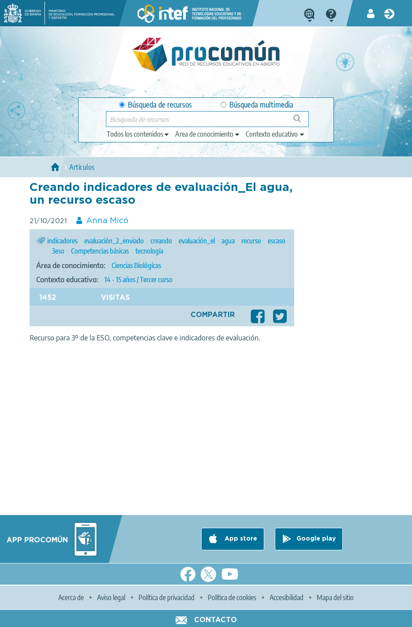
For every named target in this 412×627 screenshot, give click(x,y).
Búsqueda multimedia (257, 104)
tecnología (149, 250)
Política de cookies (232, 597)
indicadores (62, 240)
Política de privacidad (167, 597)
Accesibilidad (286, 597)
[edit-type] (138, 134)
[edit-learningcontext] (275, 134)
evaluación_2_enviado (114, 240)
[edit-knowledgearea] (207, 134)
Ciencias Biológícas (136, 265)
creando (161, 240)
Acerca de (71, 597)
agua (228, 240)
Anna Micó (107, 220)
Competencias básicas (100, 250)
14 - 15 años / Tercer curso (138, 279)
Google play (316, 538)
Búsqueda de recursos (155, 104)
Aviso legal (111, 597)
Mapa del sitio (335, 597)
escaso (276, 240)
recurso (251, 240)
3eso (58, 250)
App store (240, 538)
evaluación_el (197, 240)
